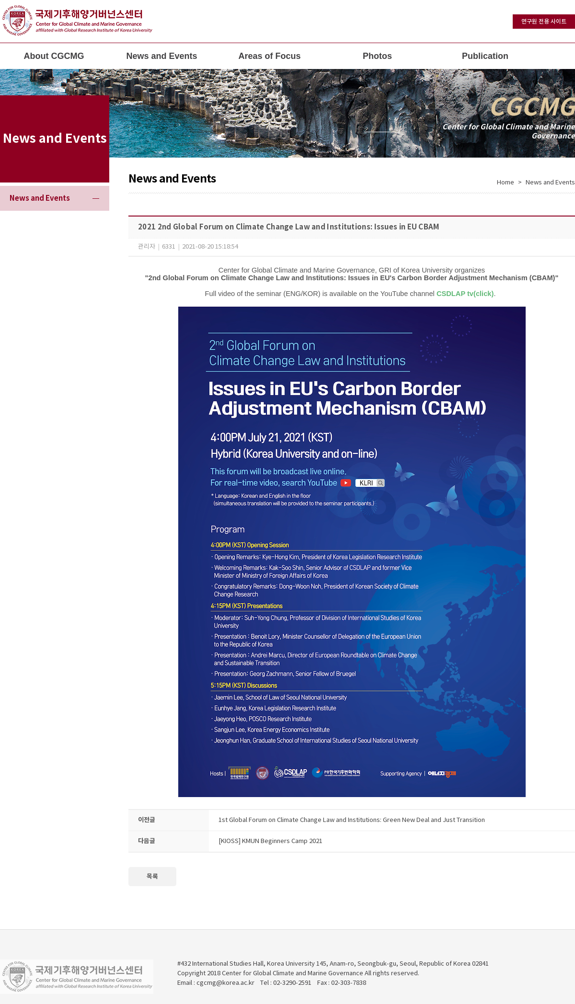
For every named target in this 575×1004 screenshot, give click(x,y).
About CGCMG (54, 56)
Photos (377, 56)
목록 (152, 876)
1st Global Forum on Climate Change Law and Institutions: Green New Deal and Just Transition (351, 820)
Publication (485, 56)
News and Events (161, 56)
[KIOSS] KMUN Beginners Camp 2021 (270, 841)
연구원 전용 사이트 (543, 21)
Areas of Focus (269, 56)
